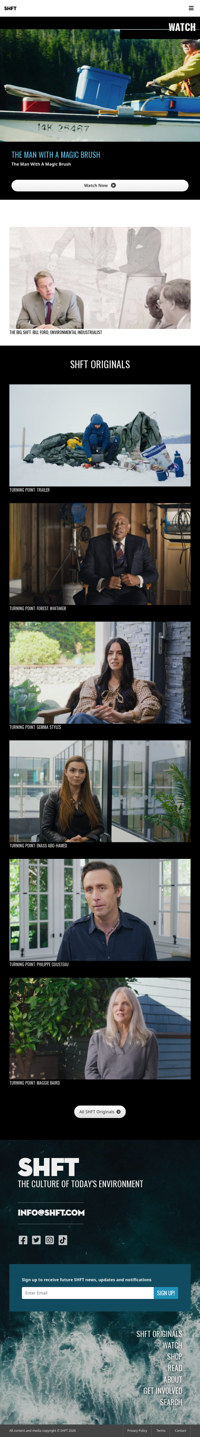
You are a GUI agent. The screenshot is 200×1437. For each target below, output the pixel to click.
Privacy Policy (137, 1430)
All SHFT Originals (100, 1112)
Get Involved (162, 1390)
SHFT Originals (159, 1333)
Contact (180, 1430)
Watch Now (100, 185)
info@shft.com (51, 1213)
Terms (161, 1430)
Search (171, 1401)
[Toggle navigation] (191, 8)
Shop (174, 1356)
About (173, 1379)
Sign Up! (166, 1293)
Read (175, 1367)
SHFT (10, 8)
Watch (172, 1345)
